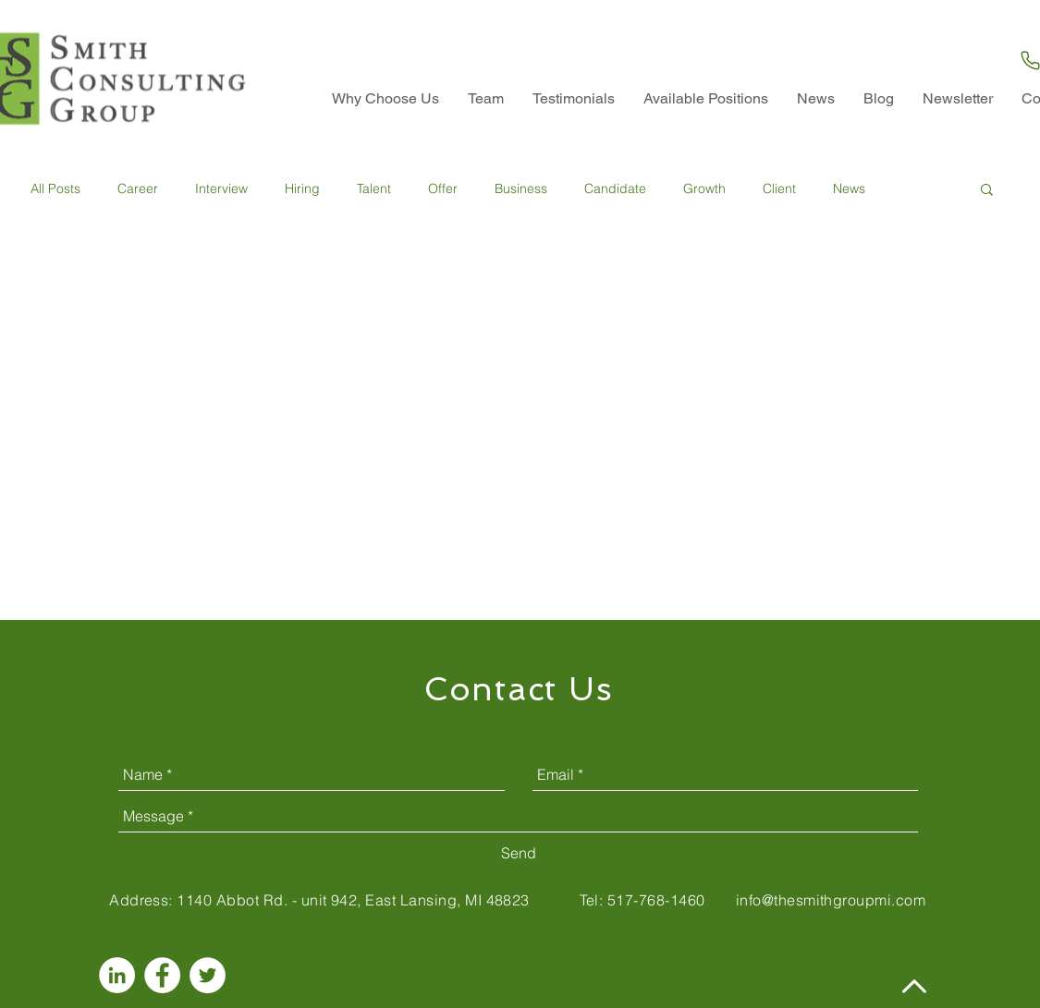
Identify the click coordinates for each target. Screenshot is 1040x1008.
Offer (443, 189)
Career (137, 189)
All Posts (55, 189)
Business (521, 189)
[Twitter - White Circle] (208, 975)
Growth (704, 189)
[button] (987, 190)
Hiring (302, 189)
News (849, 189)
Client (779, 189)
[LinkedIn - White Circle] (117, 975)
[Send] (518, 854)
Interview (221, 189)
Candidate (615, 189)
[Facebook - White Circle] (162, 975)
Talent (374, 189)
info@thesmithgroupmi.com (831, 900)
